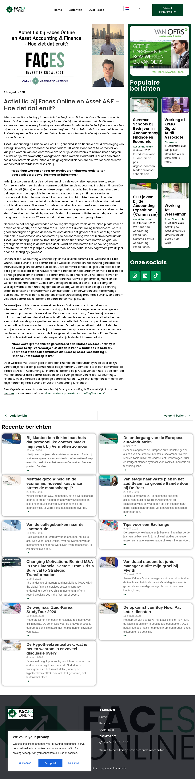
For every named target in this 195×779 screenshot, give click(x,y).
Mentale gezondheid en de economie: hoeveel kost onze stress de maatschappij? (54, 483)
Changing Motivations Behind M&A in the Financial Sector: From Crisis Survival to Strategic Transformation (60, 568)
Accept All (74, 763)
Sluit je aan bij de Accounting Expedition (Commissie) (145, 205)
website (9, 393)
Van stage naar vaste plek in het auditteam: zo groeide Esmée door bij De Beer (156, 483)
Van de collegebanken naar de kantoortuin (55, 526)
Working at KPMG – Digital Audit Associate (175, 128)
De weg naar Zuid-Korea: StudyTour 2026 (50, 609)
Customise (25, 763)
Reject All (49, 763)
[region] (49, 751)
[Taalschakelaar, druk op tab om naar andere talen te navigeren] (132, 8)
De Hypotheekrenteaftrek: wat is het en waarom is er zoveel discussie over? (56, 648)
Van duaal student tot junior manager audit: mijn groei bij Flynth (150, 565)
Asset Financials (143, 146)
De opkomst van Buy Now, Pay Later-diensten (152, 609)
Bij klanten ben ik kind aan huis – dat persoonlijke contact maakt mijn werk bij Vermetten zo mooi (57, 442)
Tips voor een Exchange (146, 524)
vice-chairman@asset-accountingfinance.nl (74, 393)
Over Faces (96, 10)
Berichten (75, 10)
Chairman (171, 142)
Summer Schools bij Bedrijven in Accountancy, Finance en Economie (146, 130)
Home (58, 10)
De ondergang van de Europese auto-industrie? (153, 439)
